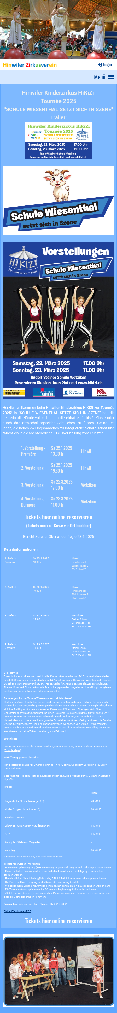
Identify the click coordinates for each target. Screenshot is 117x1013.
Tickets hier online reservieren (58, 516)
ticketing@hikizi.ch (26, 865)
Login (104, 64)
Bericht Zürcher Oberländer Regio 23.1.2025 (58, 536)
